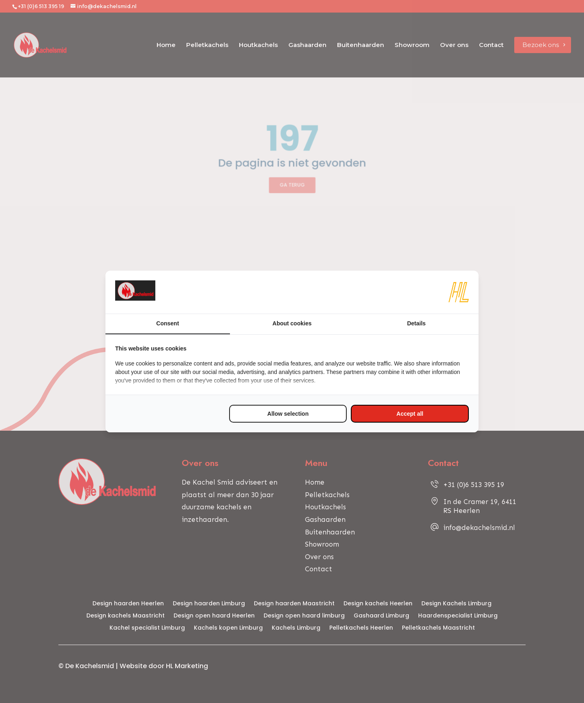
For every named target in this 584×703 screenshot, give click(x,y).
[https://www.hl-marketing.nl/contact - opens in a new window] (459, 292)
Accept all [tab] (410, 413)
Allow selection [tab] (288, 413)
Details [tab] (416, 323)
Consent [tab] (167, 323)
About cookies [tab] (292, 323)
